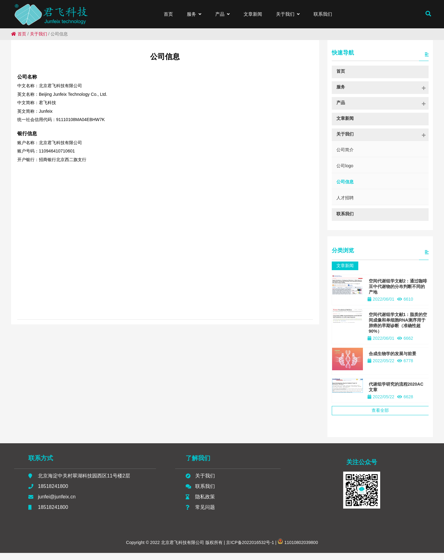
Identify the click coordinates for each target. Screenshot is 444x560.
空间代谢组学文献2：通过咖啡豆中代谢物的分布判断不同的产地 (398, 286)
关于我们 (38, 33)
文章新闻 (345, 265)
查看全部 (380, 410)
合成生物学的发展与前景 (392, 353)
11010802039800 (298, 549)
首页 (18, 33)
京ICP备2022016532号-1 (249, 549)
